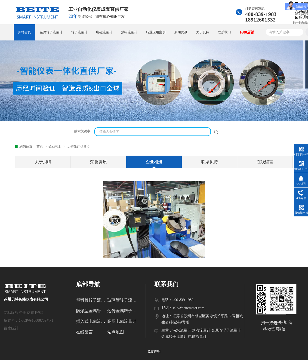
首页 (40, 146)
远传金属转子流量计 (123, 310)
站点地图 (115, 332)
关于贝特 (202, 32)
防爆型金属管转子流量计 (91, 310)
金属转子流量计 (51, 32)
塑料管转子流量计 (91, 300)
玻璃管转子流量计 (123, 300)
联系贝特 (209, 162)
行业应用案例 (156, 32)
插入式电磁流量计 (91, 321)
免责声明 (154, 351)
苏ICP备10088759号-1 (35, 320)
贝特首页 (24, 32)
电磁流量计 (104, 32)
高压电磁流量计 (121, 321)
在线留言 (265, 162)
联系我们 (224, 32)
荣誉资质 (98, 162)
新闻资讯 (180, 32)
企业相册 (55, 146)
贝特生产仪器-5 (78, 146)
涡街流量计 (129, 32)
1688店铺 (247, 32)
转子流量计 (79, 32)
